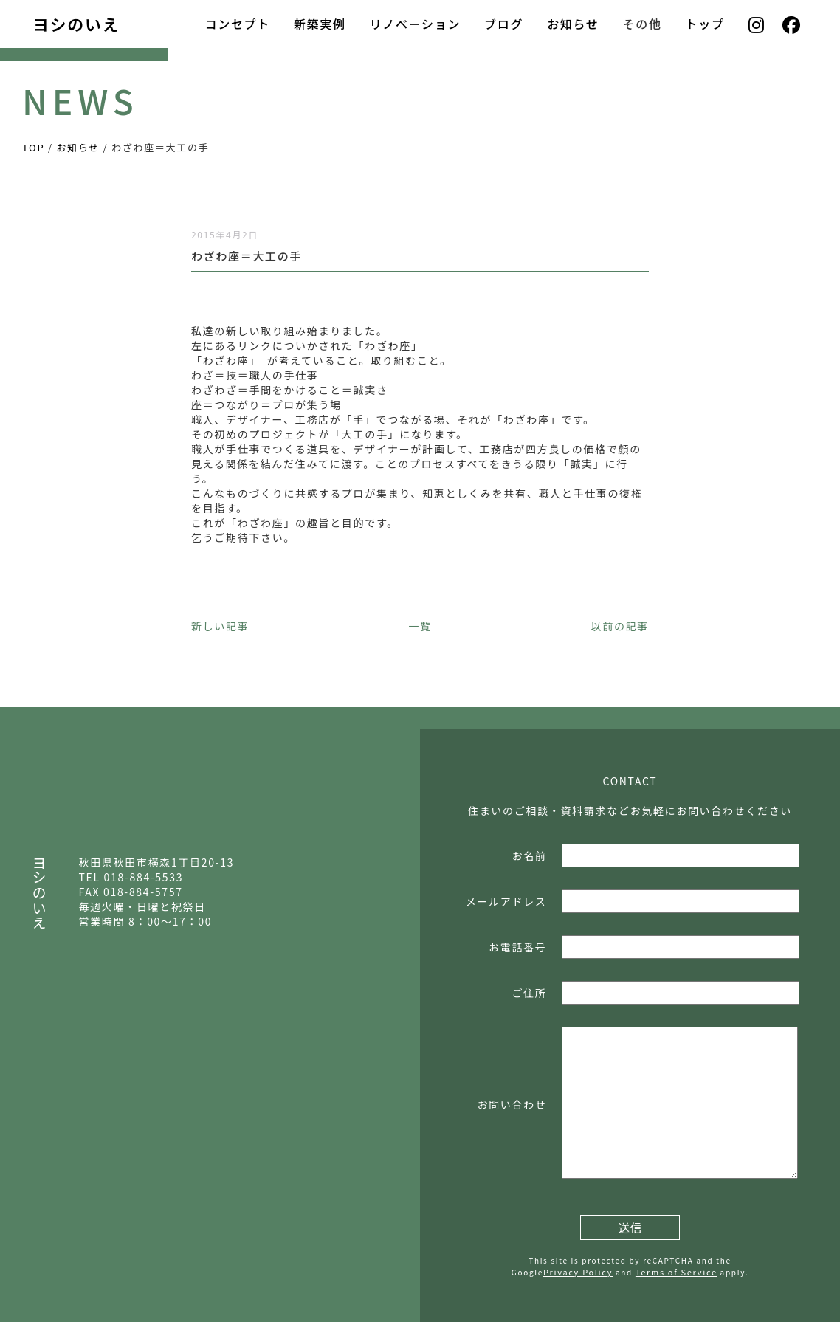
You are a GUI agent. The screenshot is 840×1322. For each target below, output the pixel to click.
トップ (705, 23)
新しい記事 (220, 626)
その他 (642, 23)
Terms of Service (676, 1272)
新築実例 (320, 23)
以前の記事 (620, 626)
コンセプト (236, 23)
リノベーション (415, 23)
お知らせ (573, 23)
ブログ (503, 23)
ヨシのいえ (76, 23)
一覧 (419, 626)
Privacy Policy (578, 1272)
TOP (33, 147)
